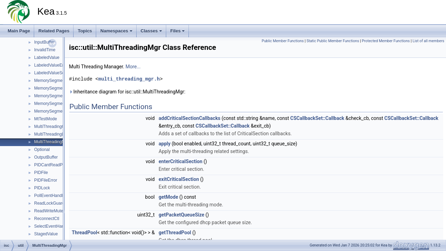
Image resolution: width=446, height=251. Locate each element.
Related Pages (53, 30)
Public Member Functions (283, 41)
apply (164, 143)
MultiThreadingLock (52, 134)
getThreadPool (175, 232)
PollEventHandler (50, 195)
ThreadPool (84, 232)
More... (132, 66)
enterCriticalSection (180, 161)
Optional (42, 149)
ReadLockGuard (49, 203)
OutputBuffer (46, 157)
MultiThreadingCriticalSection (61, 126)
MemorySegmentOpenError (59, 111)
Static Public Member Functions (333, 41)
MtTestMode (45, 118)
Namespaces (116, 30)
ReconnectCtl (46, 218)
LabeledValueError (51, 65)
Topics (85, 30)
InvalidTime (44, 49)
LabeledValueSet (50, 72)
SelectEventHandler (52, 226)
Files (177, 30)
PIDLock (42, 187)
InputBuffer (44, 42)
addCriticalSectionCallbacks (189, 118)
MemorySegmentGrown (56, 95)
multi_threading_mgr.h (129, 79)
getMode (168, 197)
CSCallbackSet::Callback (317, 118)
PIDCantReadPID (50, 164)
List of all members (428, 41)
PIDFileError (45, 180)
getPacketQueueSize (181, 215)
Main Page (19, 30)
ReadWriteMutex (49, 210)
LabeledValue (47, 57)
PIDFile (41, 172)
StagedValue (46, 233)
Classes (151, 30)
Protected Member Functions (386, 41)
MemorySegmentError (54, 88)
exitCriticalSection (179, 179)
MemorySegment (50, 80)
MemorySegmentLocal (55, 103)
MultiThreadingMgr (51, 141)
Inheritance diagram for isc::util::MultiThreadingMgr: (127, 91)
